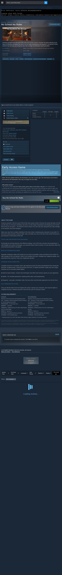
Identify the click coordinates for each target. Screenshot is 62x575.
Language (23, 374)
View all (57, 335)
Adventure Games (11, 23)
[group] (31, 381)
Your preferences (16, 352)
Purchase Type (13, 374)
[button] (16, 123)
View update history (8, 147)
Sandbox (21, 60)
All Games (3, 23)
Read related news (7, 150)
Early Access (5, 60)
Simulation (23, 131)
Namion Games (27, 54)
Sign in (3, 106)
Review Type (4, 374)
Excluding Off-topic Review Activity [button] (27, 380)
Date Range (31, 374)
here (29, 340)
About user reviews (5, 352)
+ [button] (53, 60)
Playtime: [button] (41, 380)
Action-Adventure (28, 60)
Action (17, 60)
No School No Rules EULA (9, 123)
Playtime (40, 374)
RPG (20, 131)
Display (48, 374)
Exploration (49, 60)
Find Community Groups (9, 154)
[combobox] (25, 2)
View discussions (7, 152)
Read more (56, 193)
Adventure (12, 60)
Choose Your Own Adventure (40, 60)
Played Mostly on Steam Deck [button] (9, 382)
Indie (17, 131)
